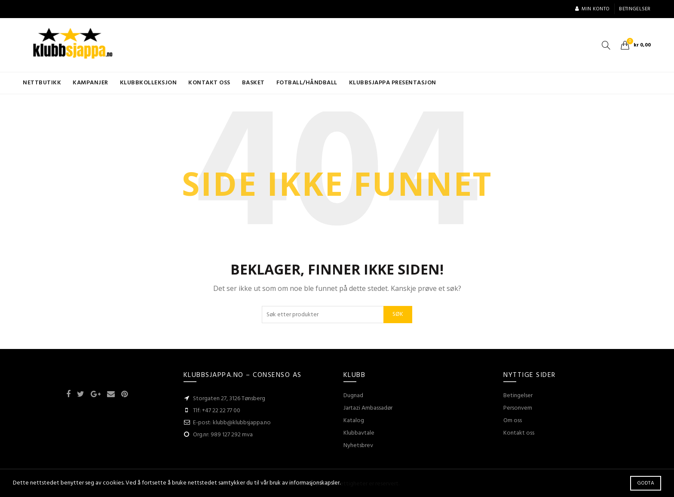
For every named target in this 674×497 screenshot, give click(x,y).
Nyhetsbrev (358, 446)
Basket (253, 83)
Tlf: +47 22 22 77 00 (216, 411)
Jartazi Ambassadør (367, 408)
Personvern (517, 408)
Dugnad (353, 396)
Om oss (512, 421)
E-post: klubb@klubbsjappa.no (232, 423)
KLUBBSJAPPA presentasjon (392, 83)
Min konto (592, 9)
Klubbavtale (358, 433)
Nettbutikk (42, 83)
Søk (397, 314)
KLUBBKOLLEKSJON (148, 83)
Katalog (353, 421)
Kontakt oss (209, 83)
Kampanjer (90, 83)
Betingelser (634, 9)
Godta (646, 483)
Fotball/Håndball (306, 83)
